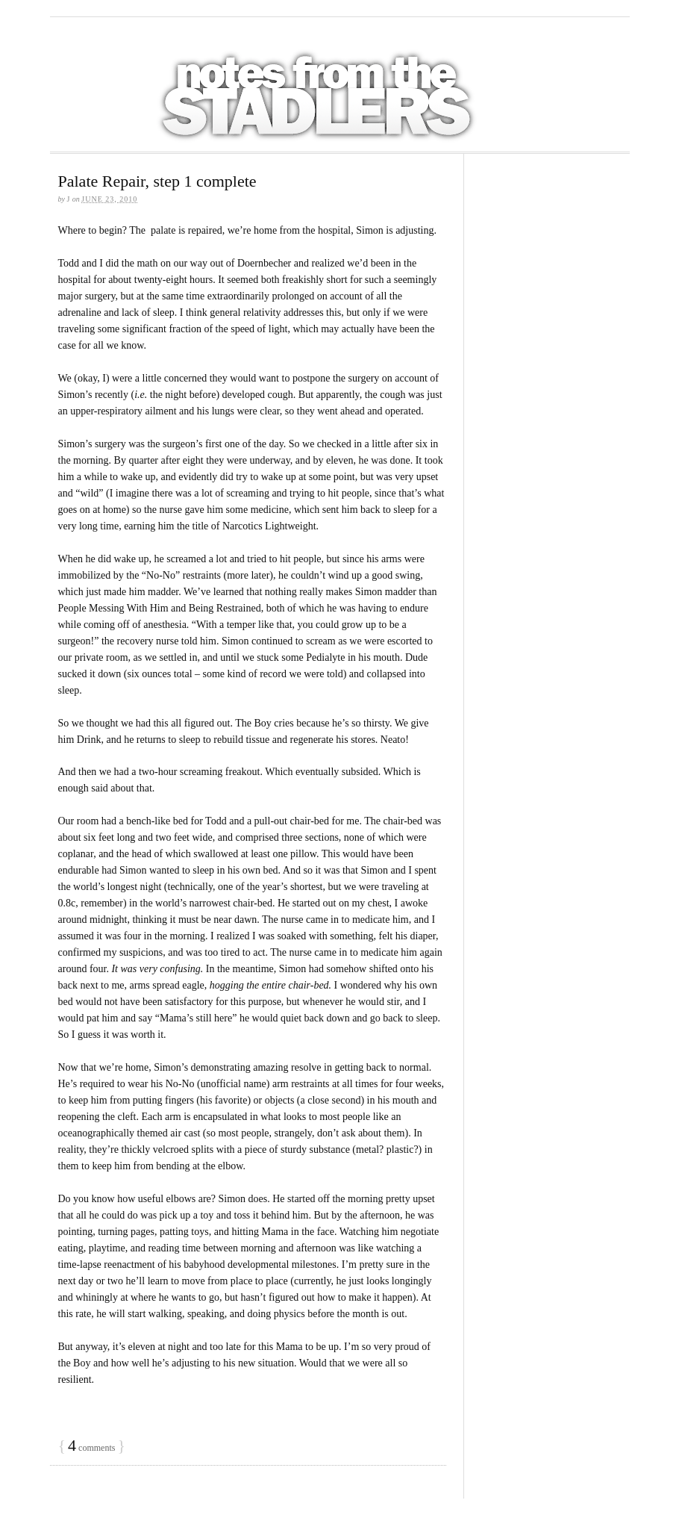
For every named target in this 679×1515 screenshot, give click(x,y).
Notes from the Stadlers (318, 84)
